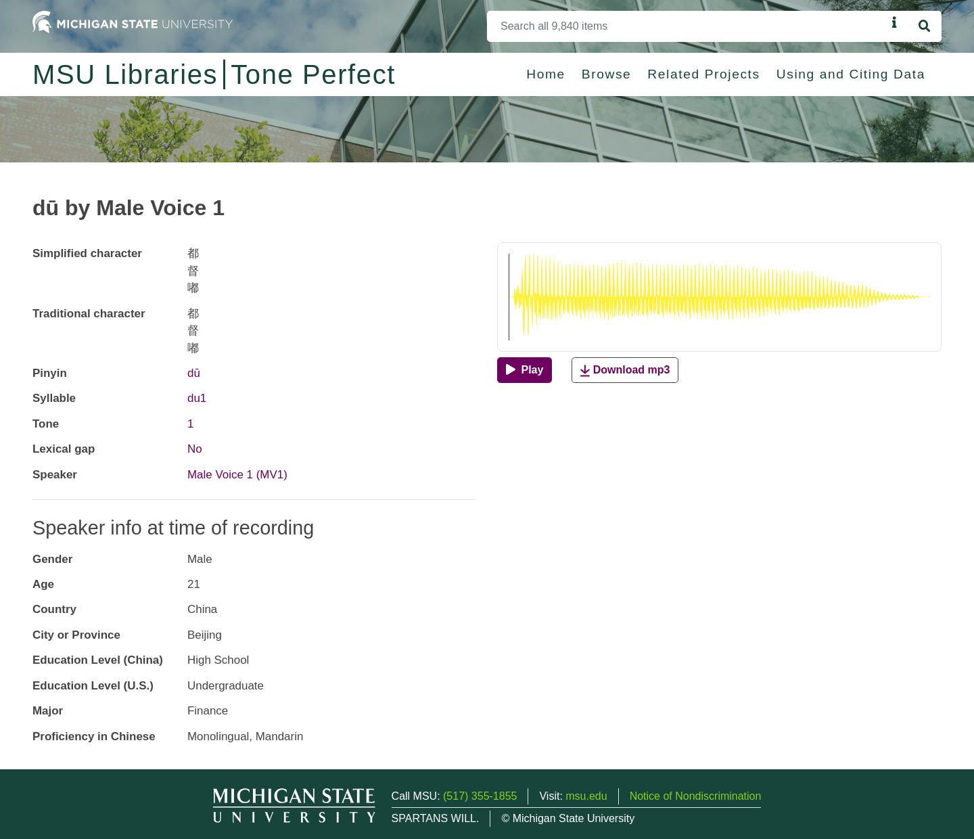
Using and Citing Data (850, 74)
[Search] (687, 26)
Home (545, 74)
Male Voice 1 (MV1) (237, 474)
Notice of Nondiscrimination (696, 796)
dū (193, 373)
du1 (196, 398)
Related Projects (703, 74)
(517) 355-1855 (480, 796)
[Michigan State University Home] (132, 21)
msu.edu (586, 796)
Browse (607, 74)
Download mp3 (625, 370)
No (194, 449)
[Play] (524, 370)
